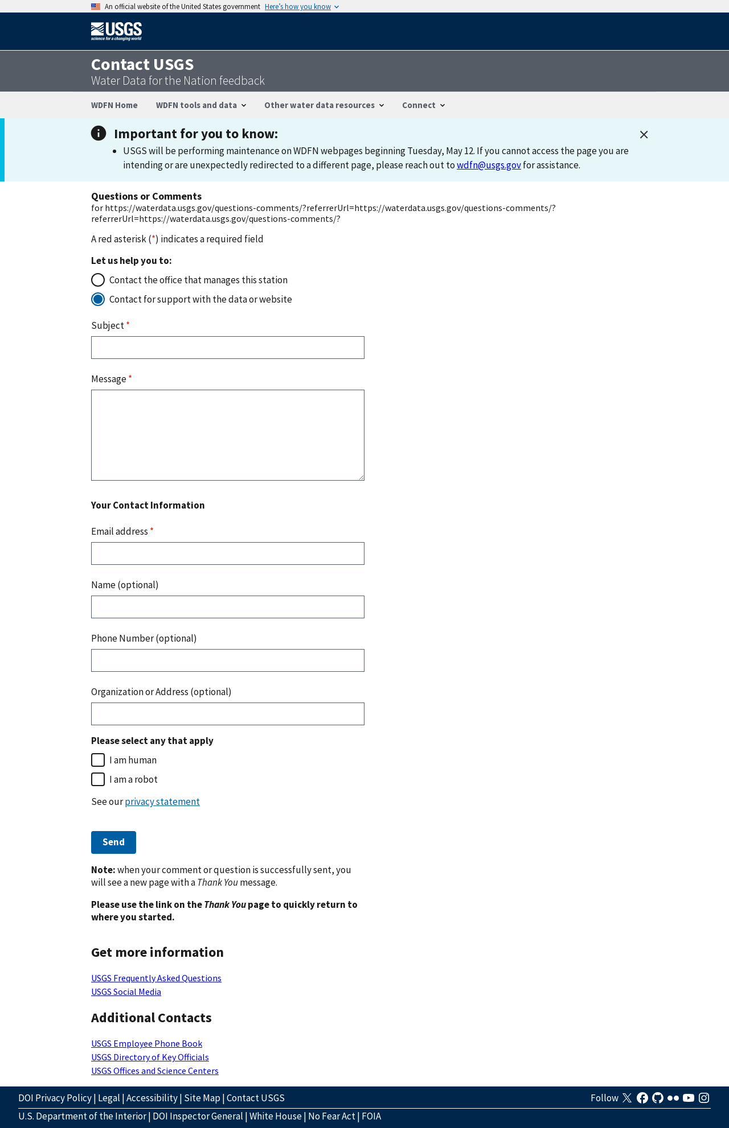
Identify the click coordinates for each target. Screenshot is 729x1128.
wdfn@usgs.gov (489, 165)
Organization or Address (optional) (161, 691)
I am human (133, 760)
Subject (110, 325)
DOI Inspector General (198, 1116)
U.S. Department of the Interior (82, 1116)
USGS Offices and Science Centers (155, 1070)
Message (111, 379)
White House (275, 1116)
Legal (109, 1098)
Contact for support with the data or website (200, 299)
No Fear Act (331, 1116)
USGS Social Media (126, 991)
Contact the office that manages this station (198, 280)
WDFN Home (114, 105)
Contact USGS (256, 1098)
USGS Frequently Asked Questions (156, 978)
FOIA (371, 1116)
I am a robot (133, 779)
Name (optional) (125, 585)
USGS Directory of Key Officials (150, 1057)
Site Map (202, 1098)
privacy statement (162, 801)
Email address (122, 531)
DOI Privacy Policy (55, 1098)
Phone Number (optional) (144, 638)
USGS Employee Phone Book (146, 1043)
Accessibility (152, 1098)
